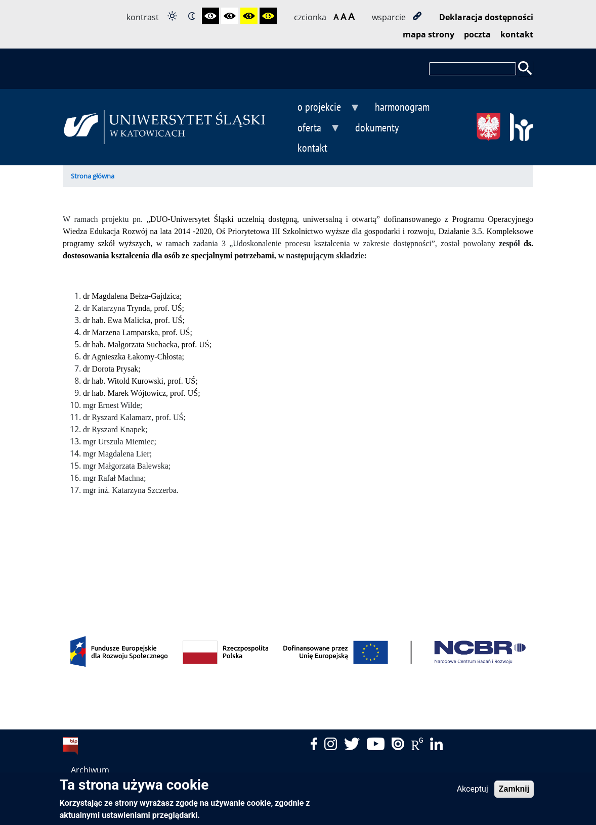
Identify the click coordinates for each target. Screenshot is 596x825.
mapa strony (428, 34)
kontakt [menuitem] (312, 147)
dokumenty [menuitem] (377, 127)
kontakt (516, 34)
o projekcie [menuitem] (319, 108)
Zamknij (514, 793)
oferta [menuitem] (309, 129)
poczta (477, 34)
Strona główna (92, 175)
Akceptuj (472, 793)
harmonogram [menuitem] (402, 106)
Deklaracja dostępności (486, 17)
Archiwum (90, 769)
